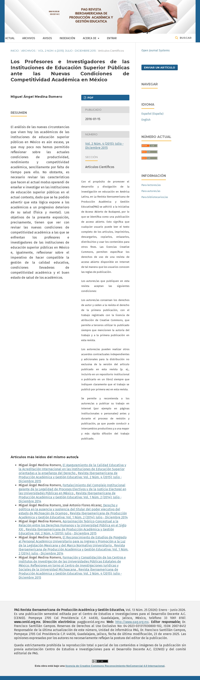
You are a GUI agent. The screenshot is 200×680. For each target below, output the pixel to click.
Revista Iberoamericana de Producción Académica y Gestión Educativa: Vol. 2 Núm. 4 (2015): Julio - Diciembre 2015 (70, 477)
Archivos (28, 38)
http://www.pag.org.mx (132, 622)
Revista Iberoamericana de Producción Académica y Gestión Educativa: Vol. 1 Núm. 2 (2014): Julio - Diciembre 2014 (70, 497)
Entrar (112, 38)
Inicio (15, 50)
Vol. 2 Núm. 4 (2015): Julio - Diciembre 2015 (67, 50)
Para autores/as (150, 191)
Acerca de (90, 38)
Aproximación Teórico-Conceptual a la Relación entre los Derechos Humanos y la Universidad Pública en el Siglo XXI (72, 525)
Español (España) (152, 113)
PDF (90, 97)
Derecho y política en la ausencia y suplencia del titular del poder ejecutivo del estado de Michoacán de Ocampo (69, 509)
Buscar (185, 37)
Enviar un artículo (159, 67)
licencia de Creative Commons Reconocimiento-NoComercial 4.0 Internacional (114, 665)
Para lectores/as (151, 185)
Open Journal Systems (155, 50)
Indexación (67, 38)
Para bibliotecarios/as (154, 197)
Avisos (47, 38)
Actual (10, 38)
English (145, 119)
